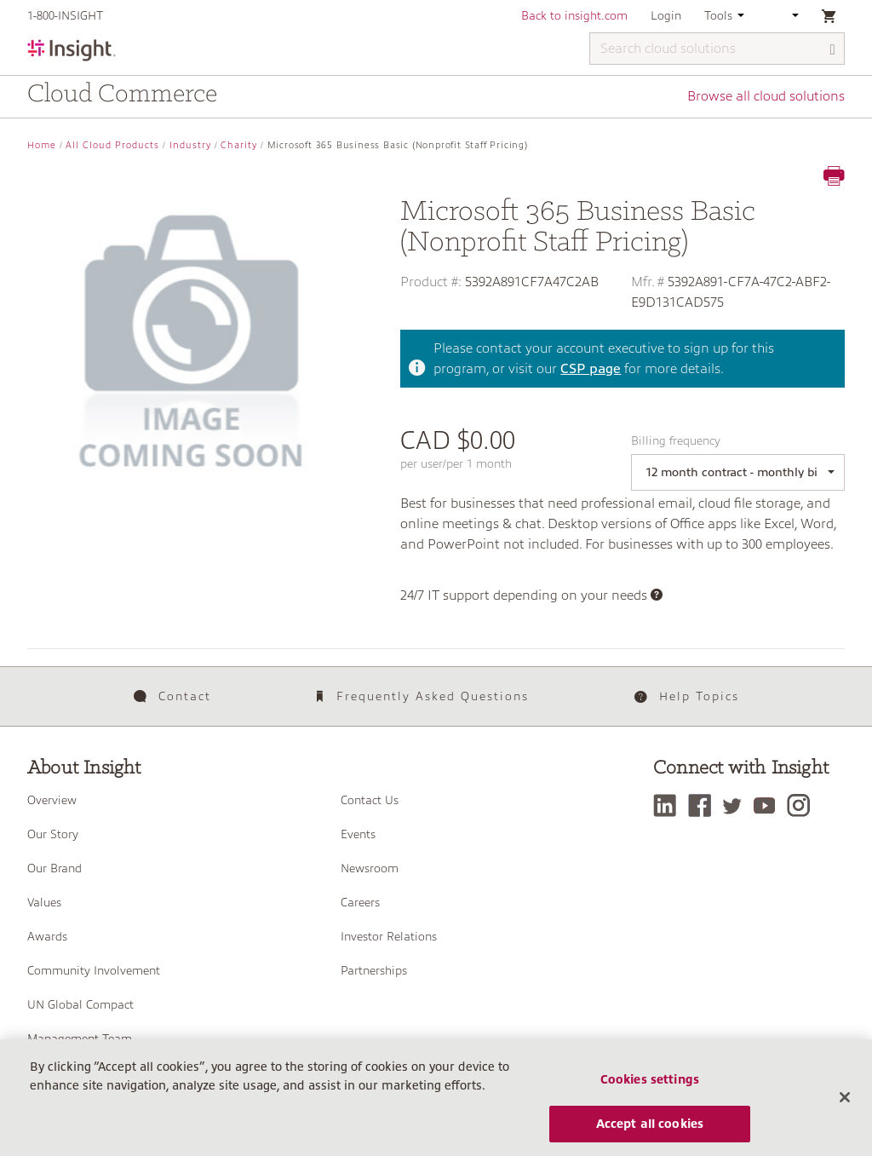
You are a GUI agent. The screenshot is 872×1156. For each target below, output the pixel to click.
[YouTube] (768, 805)
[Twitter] (736, 805)
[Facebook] (704, 805)
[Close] (844, 1105)
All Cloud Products (112, 145)
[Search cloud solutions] (717, 48)
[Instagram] (802, 805)
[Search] (832, 50)
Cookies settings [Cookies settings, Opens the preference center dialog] (649, 1087)
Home (41, 145)
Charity (239, 145)
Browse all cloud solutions (766, 96)
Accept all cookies (650, 1131)
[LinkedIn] (669, 805)
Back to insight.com (574, 15)
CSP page (590, 369)
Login (666, 15)
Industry (190, 145)
